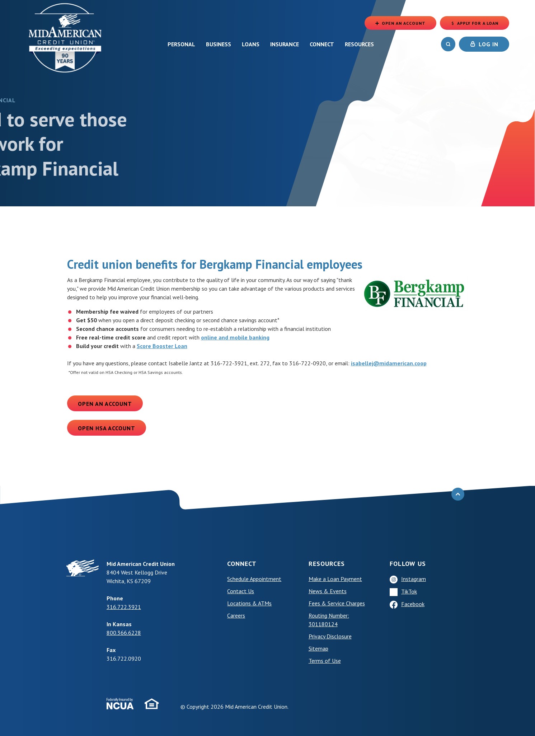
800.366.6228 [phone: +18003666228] (124, 632)
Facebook (412, 604)
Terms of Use (325, 660)
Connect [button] (322, 44)
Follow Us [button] (408, 563)
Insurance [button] (284, 44)
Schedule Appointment (254, 578)
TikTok (409, 591)
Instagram (413, 578)
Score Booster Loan (162, 346)
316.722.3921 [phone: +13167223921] (124, 606)
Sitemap (318, 648)
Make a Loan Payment (335, 578)
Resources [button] (359, 44)
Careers (236, 615)
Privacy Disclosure (330, 636)
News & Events (328, 591)
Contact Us (240, 591)
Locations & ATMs (249, 603)
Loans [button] (250, 44)
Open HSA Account (106, 428)
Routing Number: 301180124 (329, 620)
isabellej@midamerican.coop (389, 363)
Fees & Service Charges (337, 603)
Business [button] (218, 44)
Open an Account (105, 403)
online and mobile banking (235, 337)
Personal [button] (181, 44)
